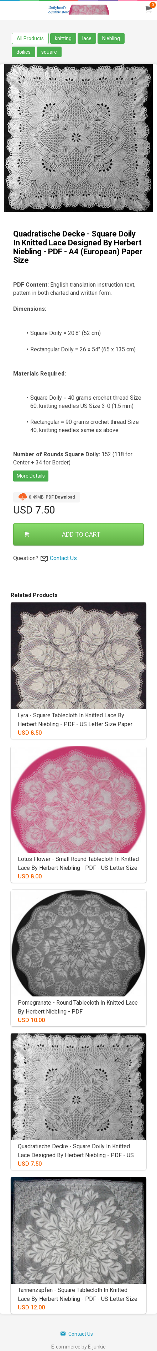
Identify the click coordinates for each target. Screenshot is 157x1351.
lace (86, 38)
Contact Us (63, 558)
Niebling (111, 38)
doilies (23, 52)
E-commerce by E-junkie (78, 1347)
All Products (30, 38)
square (49, 52)
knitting (63, 38)
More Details (31, 476)
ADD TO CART (62, 534)
